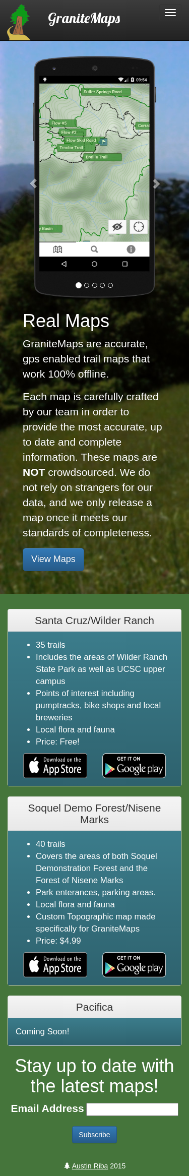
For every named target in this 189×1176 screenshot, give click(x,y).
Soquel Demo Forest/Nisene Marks (94, 813)
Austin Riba (90, 1166)
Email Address (47, 1108)
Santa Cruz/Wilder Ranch (94, 620)
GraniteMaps (84, 17)
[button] (33, 178)
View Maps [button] (53, 559)
